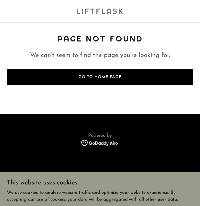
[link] (100, 12)
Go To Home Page (100, 77)
